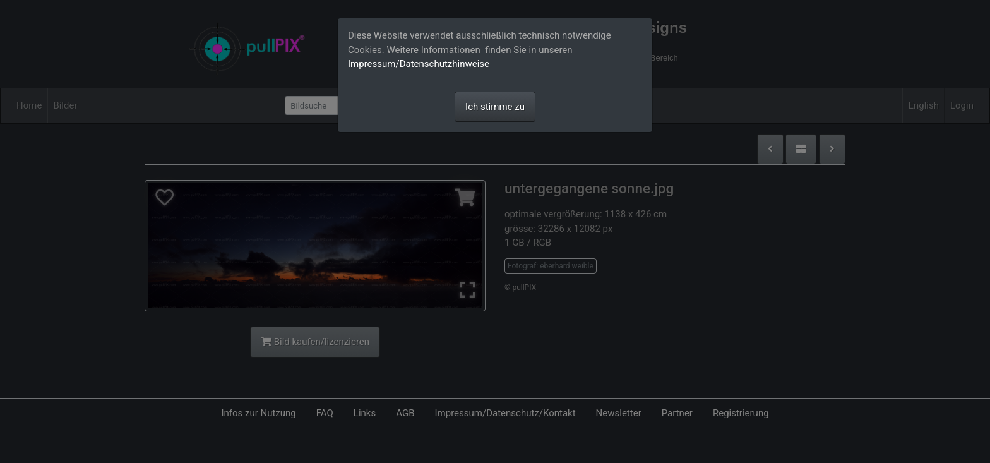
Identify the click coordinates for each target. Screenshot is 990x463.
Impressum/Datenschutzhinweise (418, 63)
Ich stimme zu (495, 106)
